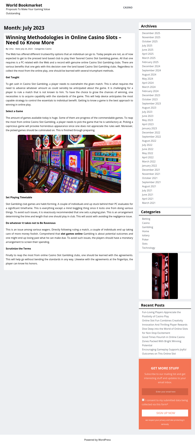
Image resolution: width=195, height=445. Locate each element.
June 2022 (147, 149)
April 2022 (147, 157)
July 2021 (147, 190)
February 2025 (150, 62)
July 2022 (147, 145)
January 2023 (149, 128)
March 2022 (148, 161)
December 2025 (151, 33)
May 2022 (147, 153)
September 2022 (151, 136)
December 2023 (151, 95)
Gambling (147, 227)
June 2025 (147, 49)
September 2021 (151, 182)
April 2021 (147, 198)
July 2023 (147, 111)
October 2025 (150, 41)
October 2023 (150, 99)
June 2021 (147, 194)
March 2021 (148, 203)
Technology (148, 247)
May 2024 (147, 78)
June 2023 (147, 116)
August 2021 (149, 186)
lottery (146, 235)
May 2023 (147, 120)
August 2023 (149, 107)
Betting (146, 219)
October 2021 (150, 178)
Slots (145, 243)
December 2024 (151, 66)
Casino (128, 7)
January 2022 (149, 165)
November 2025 (151, 37)
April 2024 (147, 82)
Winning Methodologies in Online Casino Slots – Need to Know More (63, 40)
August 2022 (149, 140)
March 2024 (148, 87)
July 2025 (147, 45)
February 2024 (150, 91)
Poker (145, 239)
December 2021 (151, 169)
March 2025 (148, 58)
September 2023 (151, 103)
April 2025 (147, 54)
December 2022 (151, 132)
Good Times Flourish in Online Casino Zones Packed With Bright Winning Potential (163, 341)
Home (145, 231)
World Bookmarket (24, 5)
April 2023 (147, 124)
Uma (11, 48)
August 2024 (149, 74)
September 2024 (151, 70)
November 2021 (151, 174)
